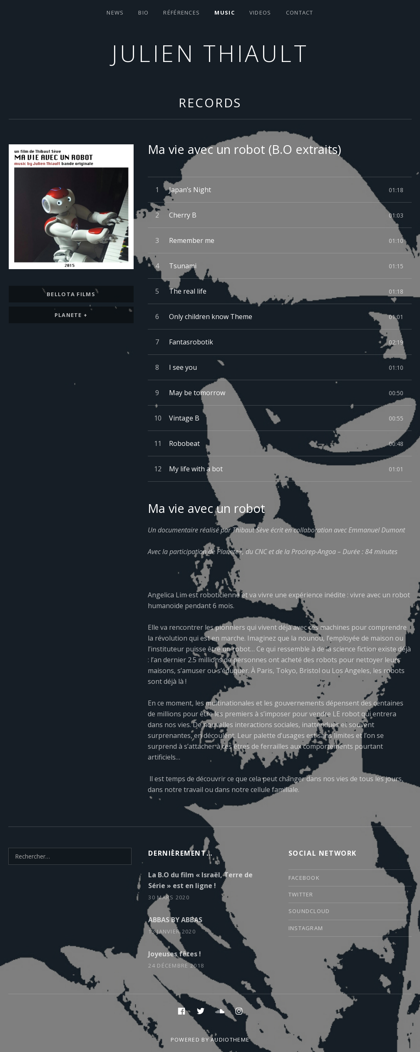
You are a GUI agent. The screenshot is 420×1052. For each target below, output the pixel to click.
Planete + (71, 315)
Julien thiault (210, 53)
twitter (300, 894)
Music (224, 12)
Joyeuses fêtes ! (174, 953)
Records (210, 102)
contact (299, 12)
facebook (304, 877)
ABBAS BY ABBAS (175, 919)
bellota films (71, 294)
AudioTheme (230, 1039)
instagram (305, 928)
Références (181, 12)
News (115, 12)
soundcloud (309, 911)
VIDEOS (260, 12)
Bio (143, 12)
